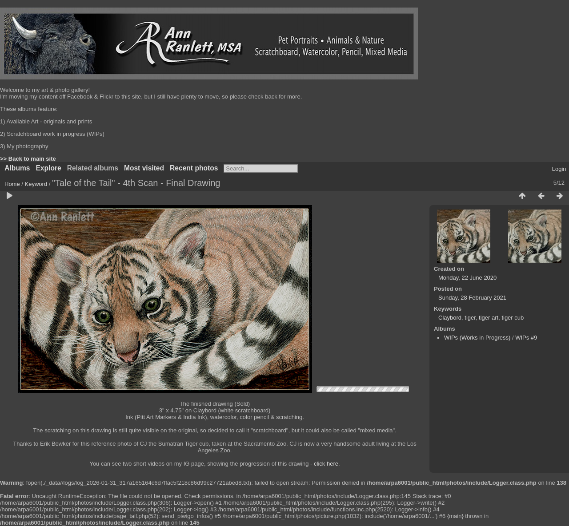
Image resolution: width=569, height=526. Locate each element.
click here (326, 463)
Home (12, 184)
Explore (48, 168)
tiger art (488, 317)
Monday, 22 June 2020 (467, 277)
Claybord (449, 317)
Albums (17, 168)
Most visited (144, 168)
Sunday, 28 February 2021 (472, 297)
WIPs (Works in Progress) (477, 337)
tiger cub (512, 317)
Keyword (36, 184)
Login (559, 169)
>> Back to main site (28, 158)
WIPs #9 (526, 337)
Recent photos (194, 168)
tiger (470, 317)
